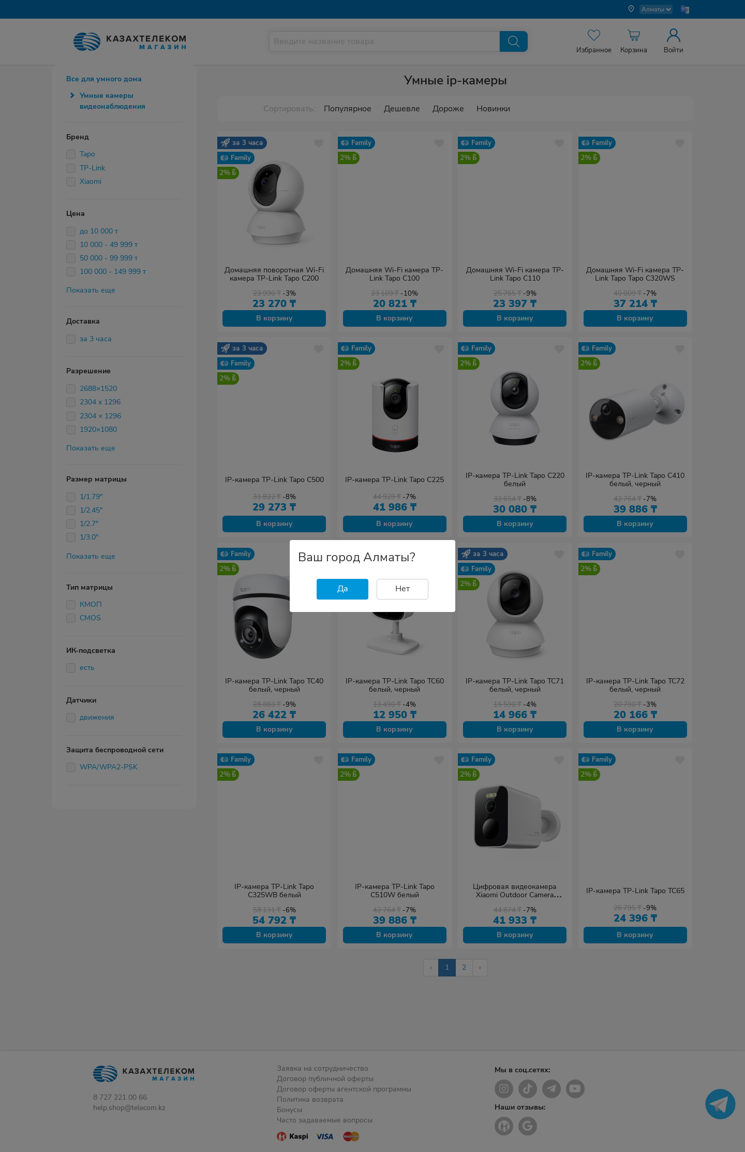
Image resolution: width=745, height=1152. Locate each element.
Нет (402, 588)
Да (342, 588)
